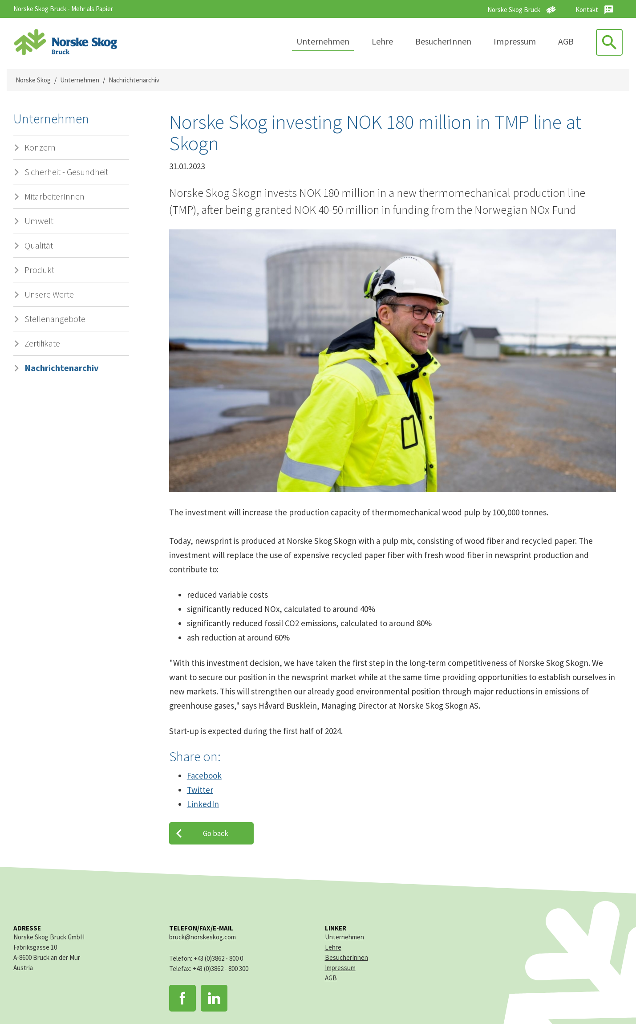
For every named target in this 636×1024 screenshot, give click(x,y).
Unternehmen (322, 41)
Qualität (38, 245)
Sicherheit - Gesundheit (66, 171)
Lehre (382, 41)
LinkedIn (203, 804)
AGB (566, 41)
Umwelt (38, 220)
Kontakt (586, 9)
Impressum (515, 41)
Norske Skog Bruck (513, 9)
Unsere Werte (49, 294)
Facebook (204, 775)
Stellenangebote (54, 318)
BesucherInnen (443, 41)
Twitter (200, 789)
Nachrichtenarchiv (134, 80)
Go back (215, 833)
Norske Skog (33, 80)
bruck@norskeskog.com (202, 937)
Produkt (39, 269)
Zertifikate (42, 343)
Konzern (40, 147)
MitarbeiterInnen (54, 196)
